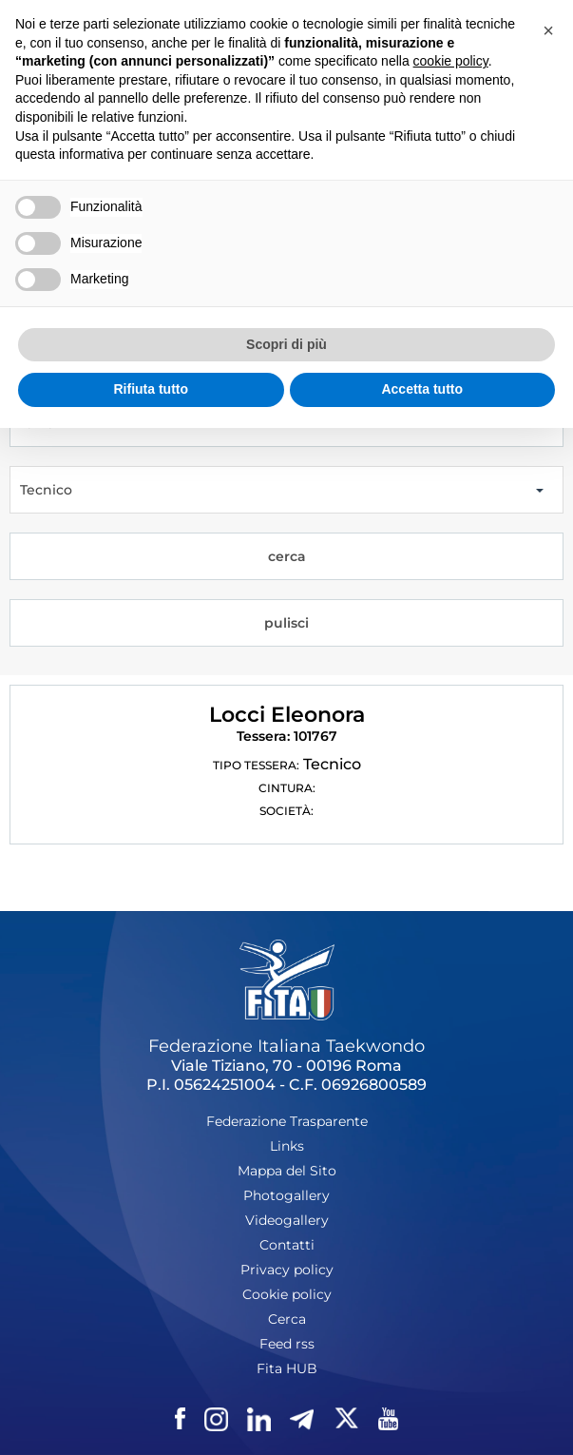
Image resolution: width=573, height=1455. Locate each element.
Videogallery (287, 1220)
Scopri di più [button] (286, 344)
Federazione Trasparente (287, 1121)
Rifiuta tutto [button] (150, 389)
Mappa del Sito (287, 1170)
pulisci (286, 622)
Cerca (287, 1319)
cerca (287, 556)
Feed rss (287, 1343)
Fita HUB (287, 1368)
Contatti (287, 1244)
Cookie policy (287, 1294)
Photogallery (286, 1195)
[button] (548, 30)
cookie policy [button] (450, 60)
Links (287, 1146)
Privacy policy (287, 1269)
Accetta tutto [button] (422, 389)
